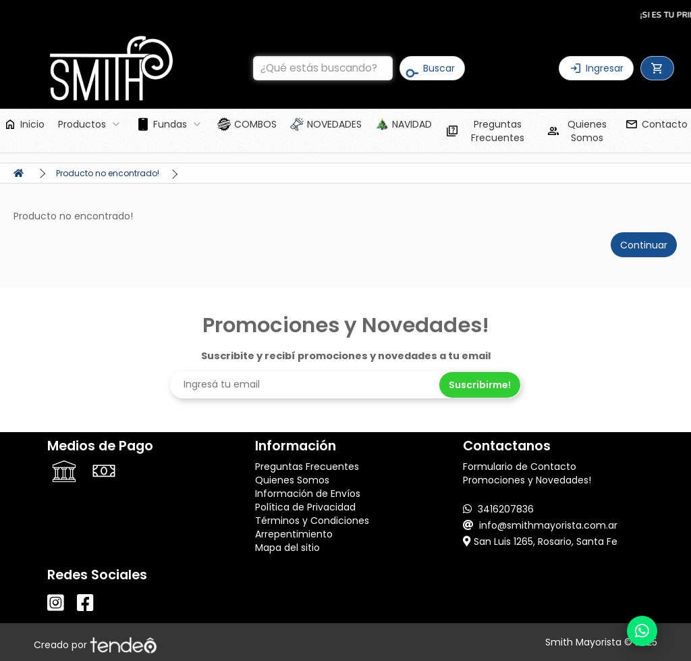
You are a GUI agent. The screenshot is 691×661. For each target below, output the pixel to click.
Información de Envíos (307, 493)
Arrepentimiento (294, 534)
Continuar (643, 245)
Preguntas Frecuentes (307, 466)
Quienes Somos (292, 480)
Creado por (95, 645)
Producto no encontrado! (107, 173)
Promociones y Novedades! (527, 480)
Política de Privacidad (305, 507)
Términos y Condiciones (312, 520)
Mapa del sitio (287, 547)
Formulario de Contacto (519, 466)
